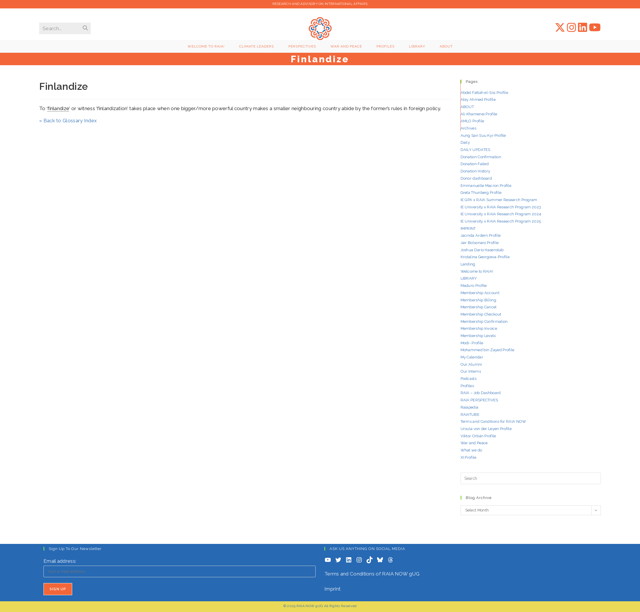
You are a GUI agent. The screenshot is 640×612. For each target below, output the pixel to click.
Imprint (332, 589)
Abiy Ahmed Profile (478, 99)
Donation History (475, 171)
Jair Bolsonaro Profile (480, 243)
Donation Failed (475, 164)
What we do (471, 450)
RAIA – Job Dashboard (481, 393)
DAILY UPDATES (475, 149)
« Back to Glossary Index (68, 120)
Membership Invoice (479, 328)
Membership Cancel (479, 307)
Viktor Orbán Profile (478, 436)
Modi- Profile (472, 343)
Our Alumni (471, 364)
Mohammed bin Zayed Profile (487, 350)
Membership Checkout (481, 314)
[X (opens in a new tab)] (560, 27)
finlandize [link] (58, 108)
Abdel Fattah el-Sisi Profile (484, 92)
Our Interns (471, 371)
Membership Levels (478, 336)
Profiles (467, 386)
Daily (465, 142)
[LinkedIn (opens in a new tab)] (582, 27)
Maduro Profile (474, 285)
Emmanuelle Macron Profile (486, 185)
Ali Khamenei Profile (479, 114)
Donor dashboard (476, 178)
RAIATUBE (470, 414)
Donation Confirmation (481, 157)
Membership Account (480, 293)
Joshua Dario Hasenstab (482, 250)
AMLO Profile (472, 121)
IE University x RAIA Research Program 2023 (501, 207)
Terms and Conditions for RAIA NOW (493, 421)
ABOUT (467, 107)
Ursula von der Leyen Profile (486, 429)
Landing (468, 264)
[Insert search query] (531, 478)
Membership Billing (478, 300)
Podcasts (469, 378)
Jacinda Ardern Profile (481, 235)
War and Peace (474, 443)
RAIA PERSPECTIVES (479, 400)
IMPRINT (468, 228)
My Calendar (472, 357)
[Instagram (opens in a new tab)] (571, 27)
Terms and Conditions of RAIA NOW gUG (371, 574)
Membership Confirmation (484, 321)
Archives (468, 128)
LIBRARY (469, 278)
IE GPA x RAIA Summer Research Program (499, 200)
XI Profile (469, 457)
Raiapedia (470, 407)
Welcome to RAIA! (477, 271)
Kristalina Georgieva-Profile (485, 257)
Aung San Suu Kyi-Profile (483, 135)
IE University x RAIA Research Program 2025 (501, 221)
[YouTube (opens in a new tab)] (595, 27)
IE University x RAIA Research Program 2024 (501, 214)
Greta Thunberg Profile (481, 192)
